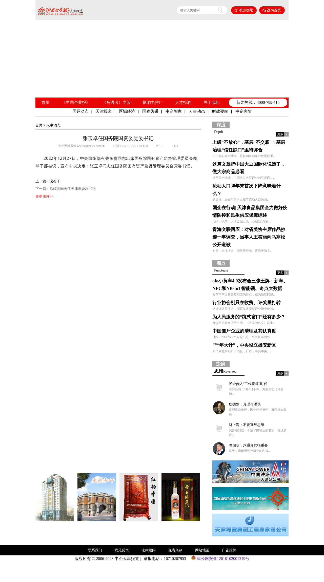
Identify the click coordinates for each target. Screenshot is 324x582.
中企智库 (174, 111)
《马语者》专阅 (116, 102)
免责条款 (175, 550)
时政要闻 (220, 111)
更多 (280, 134)
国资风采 (150, 111)
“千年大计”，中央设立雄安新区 (244, 345)
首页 (46, 102)
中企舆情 (243, 111)
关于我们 (212, 102)
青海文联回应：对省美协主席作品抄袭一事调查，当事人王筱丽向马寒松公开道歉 (248, 237)
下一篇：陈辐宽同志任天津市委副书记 (65, 189)
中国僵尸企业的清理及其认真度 (244, 331)
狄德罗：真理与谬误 (245, 404)
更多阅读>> (44, 196)
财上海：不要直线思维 (246, 425)
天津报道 (104, 111)
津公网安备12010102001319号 (220, 558)
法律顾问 (148, 550)
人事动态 (197, 111)
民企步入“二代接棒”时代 (248, 384)
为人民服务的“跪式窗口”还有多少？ (248, 316)
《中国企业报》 (76, 102)
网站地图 (202, 550)
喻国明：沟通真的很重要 (248, 445)
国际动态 (80, 111)
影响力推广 (153, 102)
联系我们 (95, 550)
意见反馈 (122, 550)
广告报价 (229, 550)
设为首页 (274, 10)
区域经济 (127, 111)
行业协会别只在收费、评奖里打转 (246, 302)
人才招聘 (183, 102)
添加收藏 (246, 10)
